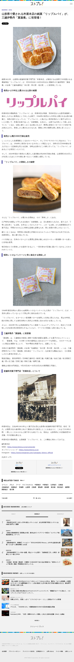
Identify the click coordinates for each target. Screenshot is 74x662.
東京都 (53, 487)
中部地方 (46, 485)
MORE (37, 620)
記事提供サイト (40, 651)
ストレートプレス (37, 626)
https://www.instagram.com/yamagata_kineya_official (32, 453)
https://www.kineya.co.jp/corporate (21, 447)
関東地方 (5, 489)
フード (18, 485)
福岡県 (67, 487)
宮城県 (21, 487)
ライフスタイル (27, 485)
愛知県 (40, 487)
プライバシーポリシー (15, 651)
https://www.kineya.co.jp (28, 450)
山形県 (27, 487)
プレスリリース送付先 (28, 651)
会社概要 (4, 651)
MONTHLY (60, 514)
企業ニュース (68, 651)
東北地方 (60, 487)
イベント (5, 485)
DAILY (13, 514)
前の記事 (4, 498)
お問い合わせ (50, 651)
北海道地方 (5, 487)
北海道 (60, 485)
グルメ (12, 485)
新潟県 (46, 487)
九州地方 (53, 485)
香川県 (12, 489)
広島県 (34, 487)
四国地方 (14, 487)
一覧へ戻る (37, 498)
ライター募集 (59, 651)
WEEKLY (37, 514)
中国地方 (38, 485)
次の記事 (69, 498)
